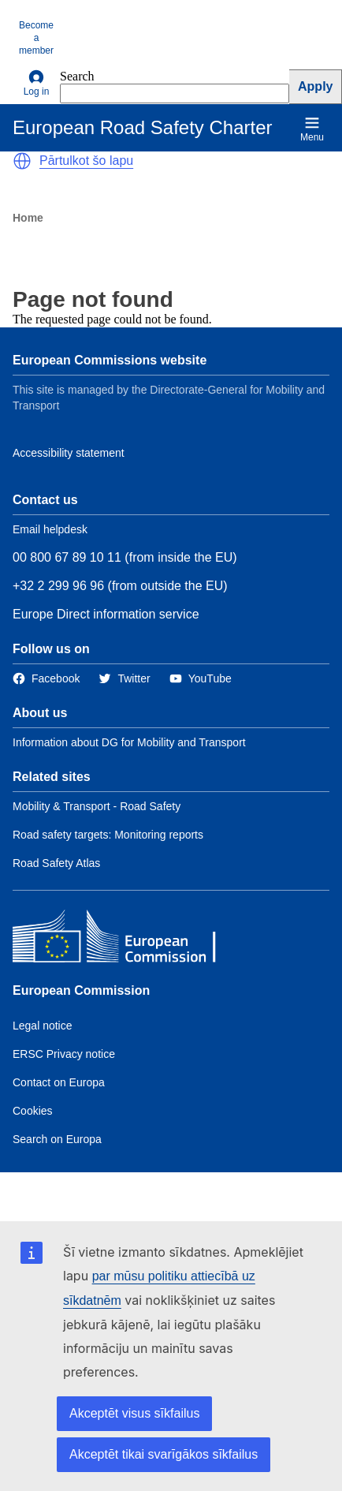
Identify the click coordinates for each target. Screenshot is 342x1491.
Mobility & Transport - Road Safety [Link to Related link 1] (96, 806)
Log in (37, 83)
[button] (22, 160)
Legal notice (42, 1025)
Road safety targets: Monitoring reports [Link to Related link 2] (108, 834)
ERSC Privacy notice (64, 1054)
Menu (312, 129)
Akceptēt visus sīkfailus (134, 1413)
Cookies (33, 1110)
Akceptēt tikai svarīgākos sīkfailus (163, 1454)
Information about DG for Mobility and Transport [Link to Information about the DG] (129, 742)
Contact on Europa (59, 1082)
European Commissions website (109, 360)
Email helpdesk (50, 529)
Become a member (36, 38)
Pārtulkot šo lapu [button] (86, 160)
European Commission (81, 990)
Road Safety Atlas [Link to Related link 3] (56, 863)
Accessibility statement (69, 453)
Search (77, 76)
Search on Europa (57, 1139)
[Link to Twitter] (124, 679)
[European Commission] (127, 940)
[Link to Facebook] (46, 679)
